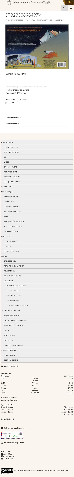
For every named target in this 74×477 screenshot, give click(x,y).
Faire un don (9, 355)
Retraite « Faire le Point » (14, 266)
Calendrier (8, 340)
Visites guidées (10, 335)
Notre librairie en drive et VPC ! (51, 20)
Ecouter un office (12, 241)
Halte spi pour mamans (13, 345)
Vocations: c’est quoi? (16, 286)
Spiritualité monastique (14, 221)
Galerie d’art (6, 187)
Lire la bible (9, 202)
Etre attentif (12, 291)
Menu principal (71, 8)
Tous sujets (8, 458)
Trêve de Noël (10, 261)
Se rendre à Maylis (11, 315)
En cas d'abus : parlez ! (14, 442)
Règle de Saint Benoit (13, 226)
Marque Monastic (11, 182)
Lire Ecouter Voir (11, 231)
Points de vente (10, 172)
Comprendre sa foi (12, 207)
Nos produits (7, 142)
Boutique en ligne (12, 177)
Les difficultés (13, 301)
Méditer (7, 246)
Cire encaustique (11, 152)
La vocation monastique (17, 306)
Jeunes (4, 256)
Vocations (8, 281)
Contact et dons (8, 350)
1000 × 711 (31, 20)
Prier (6, 216)
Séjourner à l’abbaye (12, 276)
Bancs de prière (10, 167)
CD (5, 157)
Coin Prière (6, 236)
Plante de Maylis (11, 147)
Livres (6, 162)
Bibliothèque (7, 192)
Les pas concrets (14, 296)
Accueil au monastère (10, 310)
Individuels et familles (13, 325)
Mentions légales (43, 470)
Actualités (7, 454)
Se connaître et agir (12, 211)
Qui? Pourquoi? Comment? (15, 320)
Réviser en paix (10, 271)
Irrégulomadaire (11, 197)
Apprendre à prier (11, 251)
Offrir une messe (11, 360)
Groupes (7, 330)
